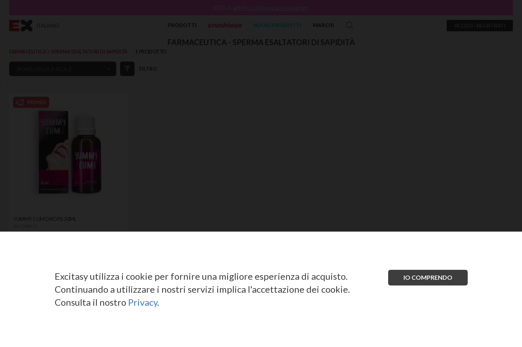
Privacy (142, 302)
